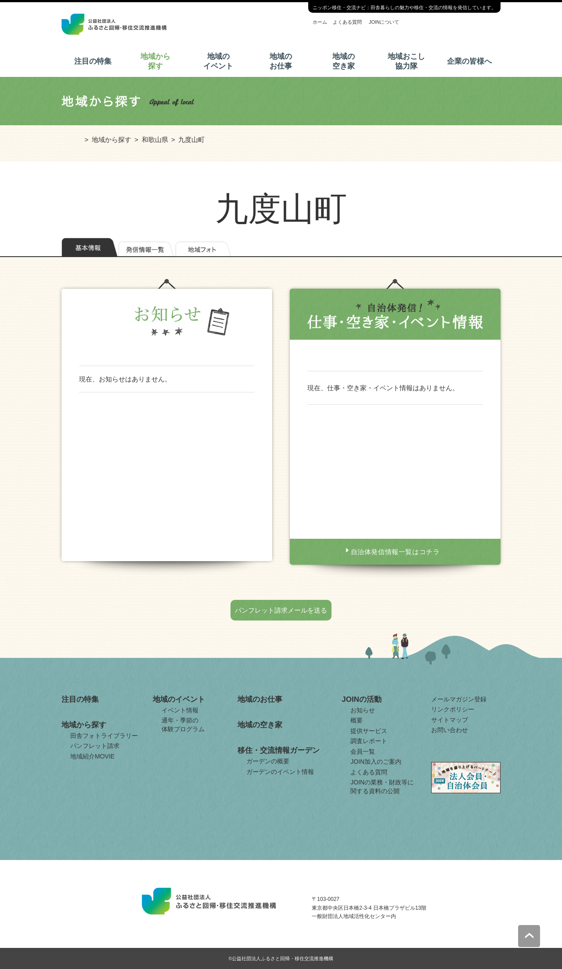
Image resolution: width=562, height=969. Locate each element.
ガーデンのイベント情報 (280, 771)
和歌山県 (155, 139)
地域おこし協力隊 (406, 61)
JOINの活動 (362, 699)
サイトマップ (449, 719)
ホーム (320, 22)
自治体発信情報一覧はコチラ (395, 551)
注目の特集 (93, 61)
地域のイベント (218, 61)
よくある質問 (347, 22)
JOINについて (384, 22)
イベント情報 (180, 710)
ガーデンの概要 (267, 761)
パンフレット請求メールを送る (281, 610)
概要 (356, 720)
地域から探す (155, 61)
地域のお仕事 (281, 61)
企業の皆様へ (469, 61)
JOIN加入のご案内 (375, 761)
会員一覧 (362, 751)
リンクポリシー (452, 709)
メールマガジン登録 (458, 699)
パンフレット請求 (94, 745)
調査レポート (368, 740)
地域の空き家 (343, 61)
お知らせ (362, 710)
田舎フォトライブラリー (104, 735)
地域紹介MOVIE (92, 756)
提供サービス (368, 730)
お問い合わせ (449, 729)
